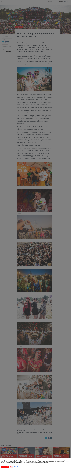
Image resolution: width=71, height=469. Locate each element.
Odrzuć (11, 466)
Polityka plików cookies (17, 466)
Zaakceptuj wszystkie (5, 466)
